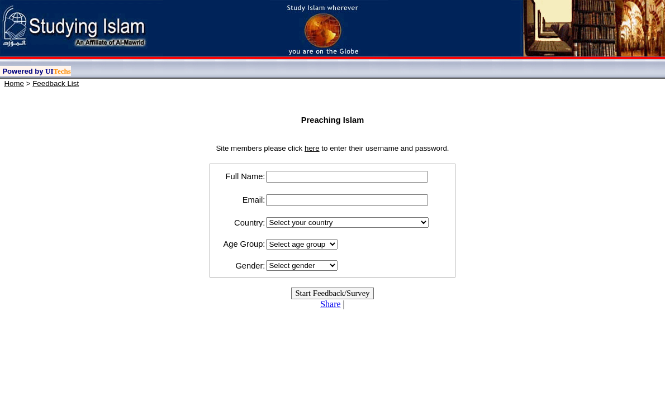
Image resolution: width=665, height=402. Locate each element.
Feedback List (55, 83)
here (312, 148)
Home (14, 83)
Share (330, 304)
